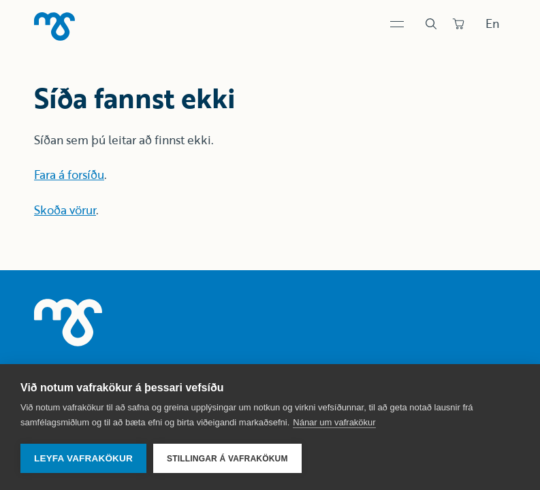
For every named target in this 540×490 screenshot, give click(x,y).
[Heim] (54, 26)
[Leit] (431, 23)
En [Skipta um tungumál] (492, 23)
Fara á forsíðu (69, 174)
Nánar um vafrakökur (334, 422)
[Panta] (458, 23)
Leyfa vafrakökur (83, 458)
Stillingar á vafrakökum (227, 458)
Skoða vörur (65, 209)
